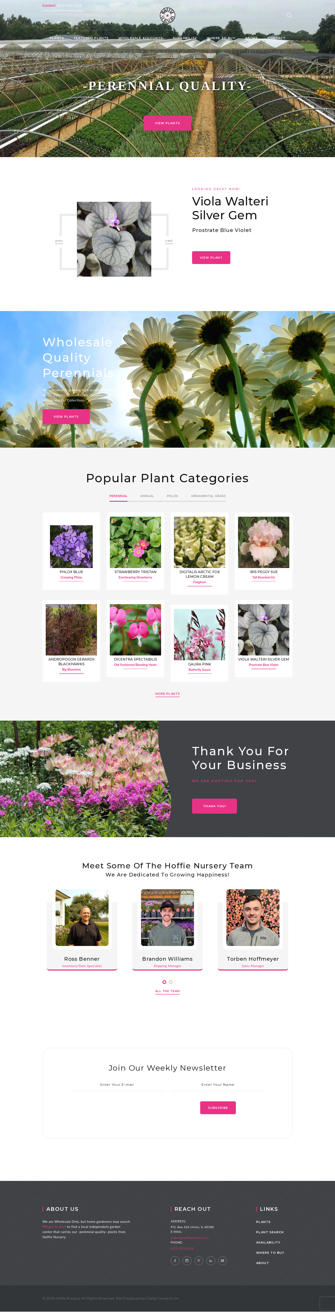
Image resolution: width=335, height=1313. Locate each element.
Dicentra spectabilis (135, 660)
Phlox (172, 496)
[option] (114, 239)
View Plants (167, 123)
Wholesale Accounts (141, 38)
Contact (276, 38)
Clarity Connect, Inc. (163, 1300)
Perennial (118, 496)
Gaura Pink (199, 665)
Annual (147, 496)
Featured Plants (91, 38)
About (251, 38)
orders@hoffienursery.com (63, 10)
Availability (185, 38)
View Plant (211, 258)
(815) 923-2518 (69, 5)
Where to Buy (221, 38)
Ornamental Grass (208, 496)
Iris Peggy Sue (264, 572)
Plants (57, 38)
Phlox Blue (71, 572)
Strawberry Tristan (135, 572)
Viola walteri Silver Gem (230, 208)
